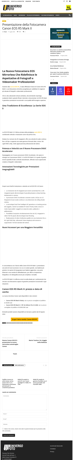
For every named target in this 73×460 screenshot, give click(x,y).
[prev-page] (44, 365)
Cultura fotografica (47, 15)
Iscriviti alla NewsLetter (17, 1)
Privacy (52, 451)
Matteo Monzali (54, 68)
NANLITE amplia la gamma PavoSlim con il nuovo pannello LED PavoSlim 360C (40, 382)
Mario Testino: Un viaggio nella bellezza (38, 341)
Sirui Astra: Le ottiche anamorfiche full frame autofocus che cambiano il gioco (60, 51)
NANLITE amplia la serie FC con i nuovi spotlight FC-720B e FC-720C (24, 382)
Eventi (57, 15)
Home (3, 19)
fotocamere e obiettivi (17, 323)
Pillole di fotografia (33, 15)
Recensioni (22, 15)
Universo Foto (5, 1)
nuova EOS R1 (14, 86)
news (25, 323)
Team (5, 31)
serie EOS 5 (38, 132)
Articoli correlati (8, 365)
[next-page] (46, 365)
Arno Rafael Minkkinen (57, 66)
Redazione (28, 1)
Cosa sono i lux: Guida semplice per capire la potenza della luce (59, 73)
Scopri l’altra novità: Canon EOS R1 (24, 319)
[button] (69, 15)
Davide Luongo (54, 62)
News (15, 15)
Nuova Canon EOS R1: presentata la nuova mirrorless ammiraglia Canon (10, 343)
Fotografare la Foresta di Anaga (59, 59)
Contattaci (53, 448)
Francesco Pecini (54, 55)
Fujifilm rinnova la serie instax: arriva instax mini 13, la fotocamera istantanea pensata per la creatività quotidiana (9, 383)
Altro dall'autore (19, 365)
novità (30, 323)
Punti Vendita (36, 1)
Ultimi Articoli (7, 15)
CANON (8, 323)
